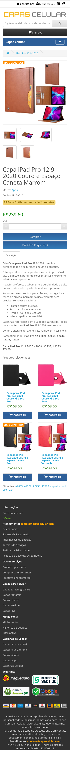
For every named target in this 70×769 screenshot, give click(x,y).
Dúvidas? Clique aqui (35, 245)
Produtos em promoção (17, 577)
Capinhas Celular (13, 665)
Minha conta (45, 3)
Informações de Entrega (17, 539)
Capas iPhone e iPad (15, 644)
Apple (15, 190)
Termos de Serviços (14, 545)
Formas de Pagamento (16, 534)
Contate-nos (25, 3)
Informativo (9, 633)
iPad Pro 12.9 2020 (27, 53)
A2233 (36, 486)
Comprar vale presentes (17, 572)
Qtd (5, 220)
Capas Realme (11, 605)
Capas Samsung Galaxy (16, 589)
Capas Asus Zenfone (15, 649)
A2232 (27, 486)
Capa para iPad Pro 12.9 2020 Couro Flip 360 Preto (15, 397)
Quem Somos (11, 529)
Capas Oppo (10, 660)
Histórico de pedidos (15, 627)
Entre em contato (13, 513)
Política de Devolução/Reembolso (22, 555)
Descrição (11, 255)
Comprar (35, 236)
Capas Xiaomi (11, 655)
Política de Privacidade (16, 550)
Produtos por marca (14, 567)
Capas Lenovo (11, 600)
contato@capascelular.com (37, 523)
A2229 (45, 486)
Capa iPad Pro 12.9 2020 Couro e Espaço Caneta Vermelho (52, 459)
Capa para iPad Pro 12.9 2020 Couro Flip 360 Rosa (50, 397)
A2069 (19, 486)
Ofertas (7, 518)
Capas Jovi (9, 610)
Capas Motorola (12, 594)
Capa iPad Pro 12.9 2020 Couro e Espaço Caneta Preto (17, 459)
